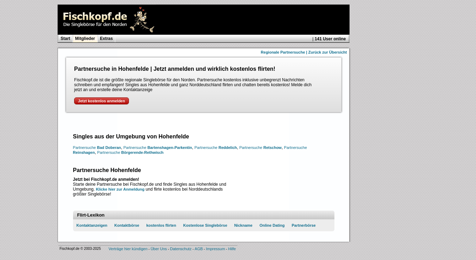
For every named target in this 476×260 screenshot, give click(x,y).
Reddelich (215, 147)
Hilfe (232, 249)
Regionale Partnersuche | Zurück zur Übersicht (304, 52)
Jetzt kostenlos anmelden (101, 101)
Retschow (260, 147)
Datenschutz (180, 249)
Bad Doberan (97, 147)
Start (65, 38)
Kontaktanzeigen (92, 225)
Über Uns (159, 249)
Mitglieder (85, 38)
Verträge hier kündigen (128, 249)
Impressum (215, 249)
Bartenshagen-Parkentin (157, 147)
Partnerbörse (303, 225)
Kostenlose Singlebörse (205, 225)
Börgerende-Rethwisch (130, 152)
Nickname (243, 225)
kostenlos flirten (161, 225)
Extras (106, 38)
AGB (199, 249)
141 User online (330, 38)
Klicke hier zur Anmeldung (120, 189)
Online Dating (272, 225)
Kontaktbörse (127, 225)
